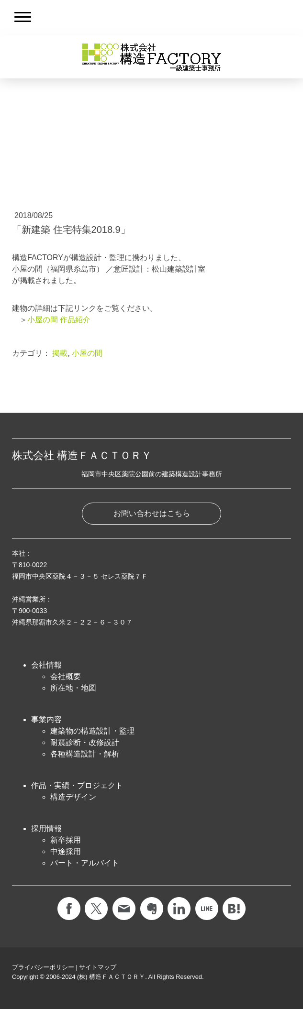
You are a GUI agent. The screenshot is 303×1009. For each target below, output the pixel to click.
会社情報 (46, 665)
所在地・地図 (73, 688)
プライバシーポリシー (43, 967)
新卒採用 (65, 840)
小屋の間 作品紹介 (58, 320)
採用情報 (46, 828)
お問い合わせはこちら (151, 513)
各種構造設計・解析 (84, 754)
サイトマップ (97, 967)
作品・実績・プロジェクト (77, 785)
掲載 (59, 353)
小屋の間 (87, 353)
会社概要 (65, 676)
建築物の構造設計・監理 (92, 731)
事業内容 (46, 719)
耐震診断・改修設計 (84, 742)
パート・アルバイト (84, 863)
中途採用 (65, 851)
